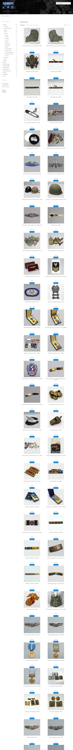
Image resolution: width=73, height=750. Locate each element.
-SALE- (4, 76)
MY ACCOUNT (50, 3)
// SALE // (12, 11)
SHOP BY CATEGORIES (6, 11)
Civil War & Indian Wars (8, 28)
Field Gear (7, 40)
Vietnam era (6, 57)
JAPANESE (4, 60)
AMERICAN (7, 15)
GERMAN (4, 62)
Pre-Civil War (6, 26)
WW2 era (5, 31)
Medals (7, 41)
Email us (3, 89)
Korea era (5, 33)
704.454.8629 (4, 90)
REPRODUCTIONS (6, 69)
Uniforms (7, 38)
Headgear (7, 36)
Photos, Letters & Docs (9, 53)
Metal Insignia (8, 43)
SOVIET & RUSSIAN (6, 65)
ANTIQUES (5, 72)
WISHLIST (16, 11)
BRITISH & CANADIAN (6, 64)
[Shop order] (24, 25)
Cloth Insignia (8, 45)
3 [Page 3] (68, 25)
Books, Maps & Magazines (10, 52)
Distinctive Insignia (9, 48)
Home (4, 15)
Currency (7, 55)
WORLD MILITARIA (6, 67)
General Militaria (8, 50)
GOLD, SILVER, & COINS (6, 70)
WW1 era (5, 29)
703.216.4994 (4, 92)
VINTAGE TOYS (5, 74)
